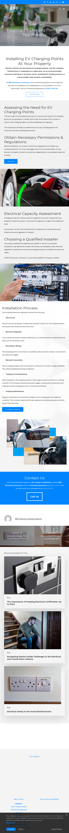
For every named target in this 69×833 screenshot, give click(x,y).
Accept (11, 829)
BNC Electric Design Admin (28, 518)
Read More (10, 823)
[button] (64, 9)
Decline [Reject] (20, 829)
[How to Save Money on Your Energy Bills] (52, 536)
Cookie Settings (56, 829)
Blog (34, 24)
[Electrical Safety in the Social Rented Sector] (17, 536)
